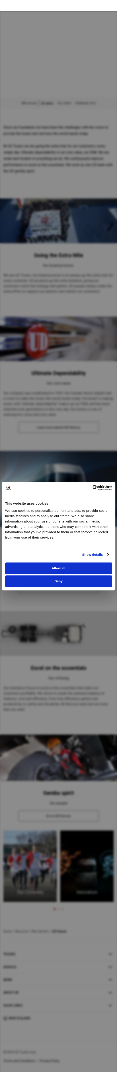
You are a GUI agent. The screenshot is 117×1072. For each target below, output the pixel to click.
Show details (92, 554)
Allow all (58, 568)
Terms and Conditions (19, 1061)
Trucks (9, 954)
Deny (58, 581)
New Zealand (19, 1018)
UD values (47, 103)
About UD (10, 992)
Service (9, 967)
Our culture (64, 103)
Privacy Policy (50, 1061)
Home (7, 931)
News (7, 980)
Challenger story (85, 103)
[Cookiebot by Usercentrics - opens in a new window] (92, 488)
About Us (21, 931)
